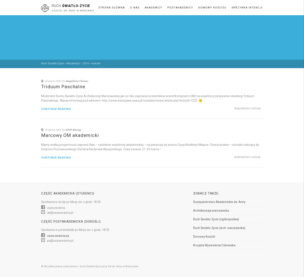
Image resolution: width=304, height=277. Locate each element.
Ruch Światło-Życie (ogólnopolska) (216, 219)
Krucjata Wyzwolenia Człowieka (214, 245)
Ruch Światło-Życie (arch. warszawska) (219, 228)
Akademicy (153, 7)
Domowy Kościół (212, 7)
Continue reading (56, 108)
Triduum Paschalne (63, 86)
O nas (135, 7)
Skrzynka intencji (247, 7)
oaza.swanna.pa (58, 235)
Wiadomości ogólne (247, 108)
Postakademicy (180, 7)
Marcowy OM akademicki (70, 135)
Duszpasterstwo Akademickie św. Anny (219, 202)
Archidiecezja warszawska (211, 210)
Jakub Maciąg (73, 129)
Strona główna (111, 7)
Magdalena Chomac (77, 81)
